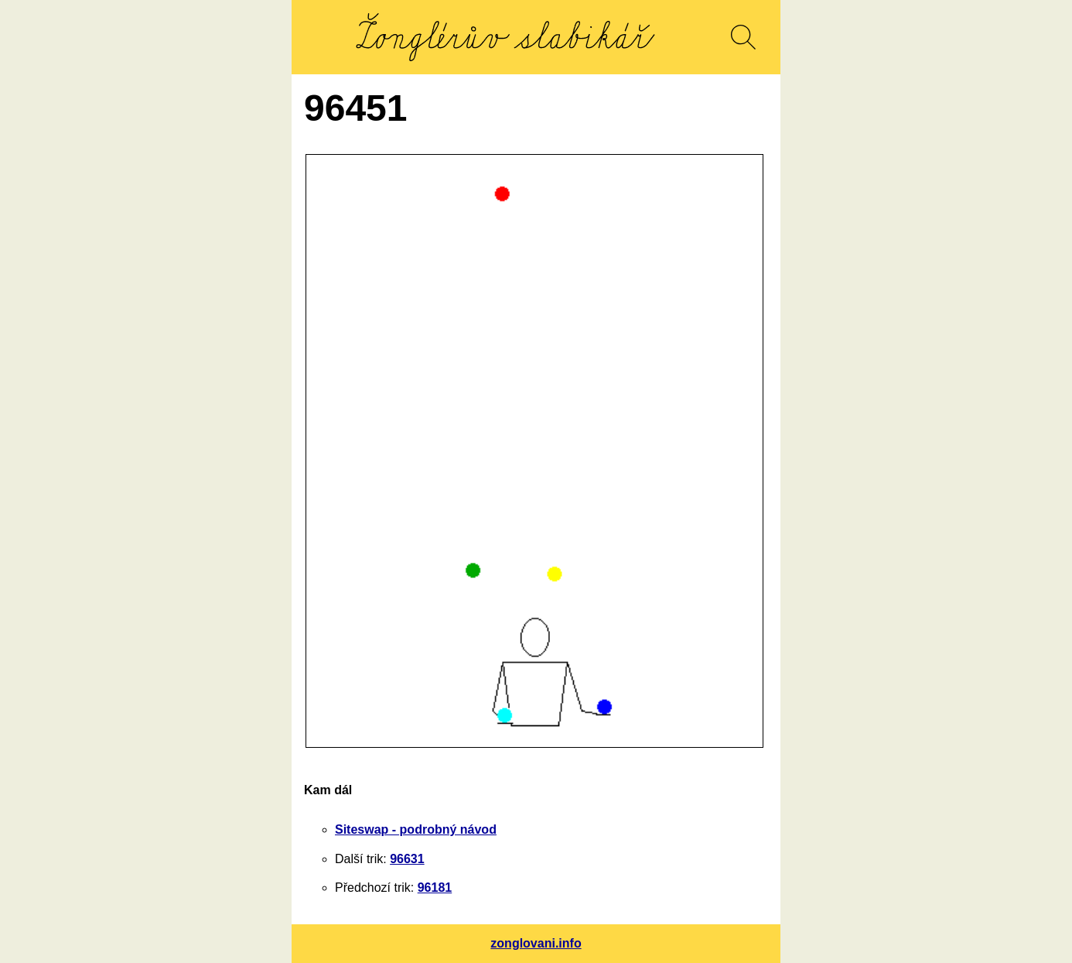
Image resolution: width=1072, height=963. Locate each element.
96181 (435, 887)
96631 (407, 858)
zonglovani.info (535, 943)
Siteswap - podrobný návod (416, 829)
